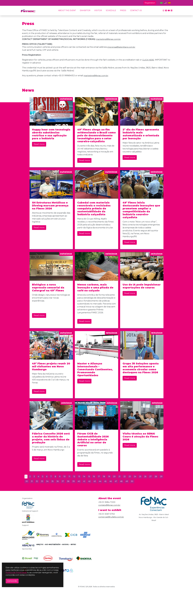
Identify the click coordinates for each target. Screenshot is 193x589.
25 (140, 476)
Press (123, 10)
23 (130, 476)
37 (63, 481)
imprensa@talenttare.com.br (121, 47)
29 (161, 476)
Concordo (12, 581)
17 (99, 476)
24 (135, 476)
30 (27, 481)
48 (121, 481)
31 (32, 481)
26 (145, 476)
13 (79, 476)
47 (116, 481)
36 (58, 481)
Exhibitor (85, 10)
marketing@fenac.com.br (108, 39)
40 (79, 481)
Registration (150, 3)
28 (156, 476)
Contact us (136, 10)
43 (95, 481)
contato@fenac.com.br (109, 505)
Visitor (98, 10)
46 (111, 481)
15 (89, 476)
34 (47, 481)
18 (104, 476)
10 (64, 476)
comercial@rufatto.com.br (111, 517)
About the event (67, 10)
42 (89, 481)
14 (84, 476)
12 (74, 476)
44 (100, 481)
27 (150, 476)
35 (52, 481)
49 (127, 481)
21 (119, 476)
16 (94, 476)
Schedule (111, 10)
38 (68, 481)
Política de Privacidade (16, 572)
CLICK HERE (148, 60)
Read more (39, 144)
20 (114, 476)
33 (42, 481)
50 (132, 481)
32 (37, 481)
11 (69, 476)
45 (105, 481)
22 (125, 476)
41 (84, 481)
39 (73, 481)
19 (109, 476)
